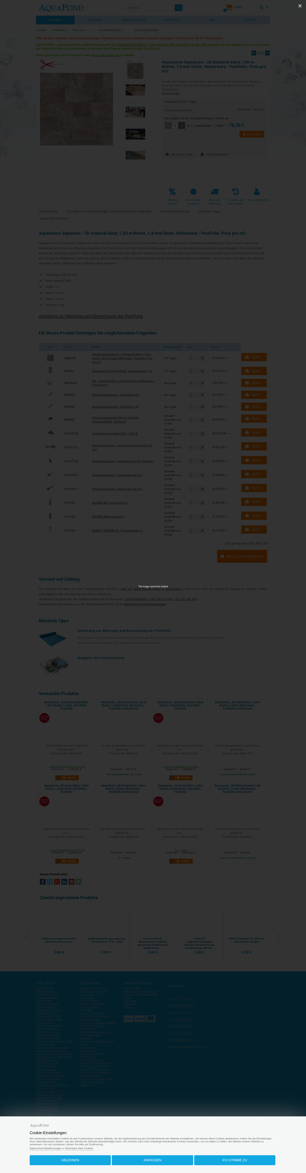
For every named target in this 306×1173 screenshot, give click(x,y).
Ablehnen (71, 1160)
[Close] (300, 6)
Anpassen (152, 1160)
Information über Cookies (80, 1148)
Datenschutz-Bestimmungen (46, 1148)
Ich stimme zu (234, 1160)
